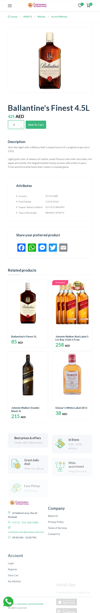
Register (12, 605)
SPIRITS (27, 16)
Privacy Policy (56, 549)
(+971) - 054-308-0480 (25, 543)
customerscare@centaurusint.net (26, 552)
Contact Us (54, 561)
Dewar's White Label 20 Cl (71, 407)
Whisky (41, 16)
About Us (53, 543)
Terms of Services (57, 555)
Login (11, 599)
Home (13, 16)
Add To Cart (36, 124)
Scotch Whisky (59, 16)
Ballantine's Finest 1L (24, 336)
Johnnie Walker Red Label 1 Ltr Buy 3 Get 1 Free (72, 338)
